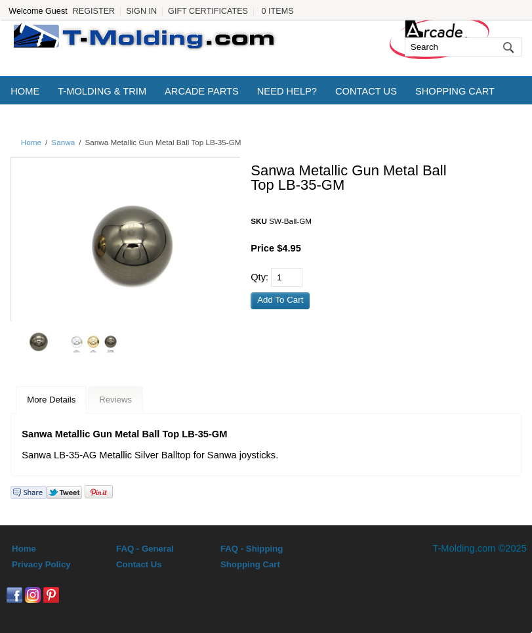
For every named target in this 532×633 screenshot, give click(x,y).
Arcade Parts (202, 91)
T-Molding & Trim (102, 91)
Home (24, 91)
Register (94, 11)
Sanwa (63, 142)
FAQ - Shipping (251, 549)
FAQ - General (145, 549)
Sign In (141, 11)
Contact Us (366, 91)
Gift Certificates (208, 11)
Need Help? (287, 91)
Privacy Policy (41, 564)
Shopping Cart (455, 91)
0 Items (278, 11)
